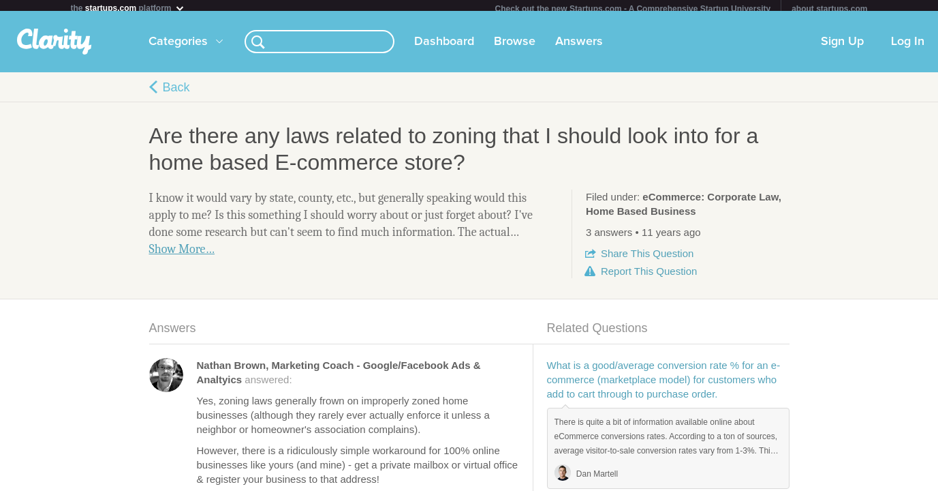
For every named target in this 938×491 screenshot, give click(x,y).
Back (176, 93)
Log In (907, 47)
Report (649, 276)
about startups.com (829, 9)
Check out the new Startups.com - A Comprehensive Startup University (633, 9)
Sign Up (842, 47)
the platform (128, 7)
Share (647, 259)
